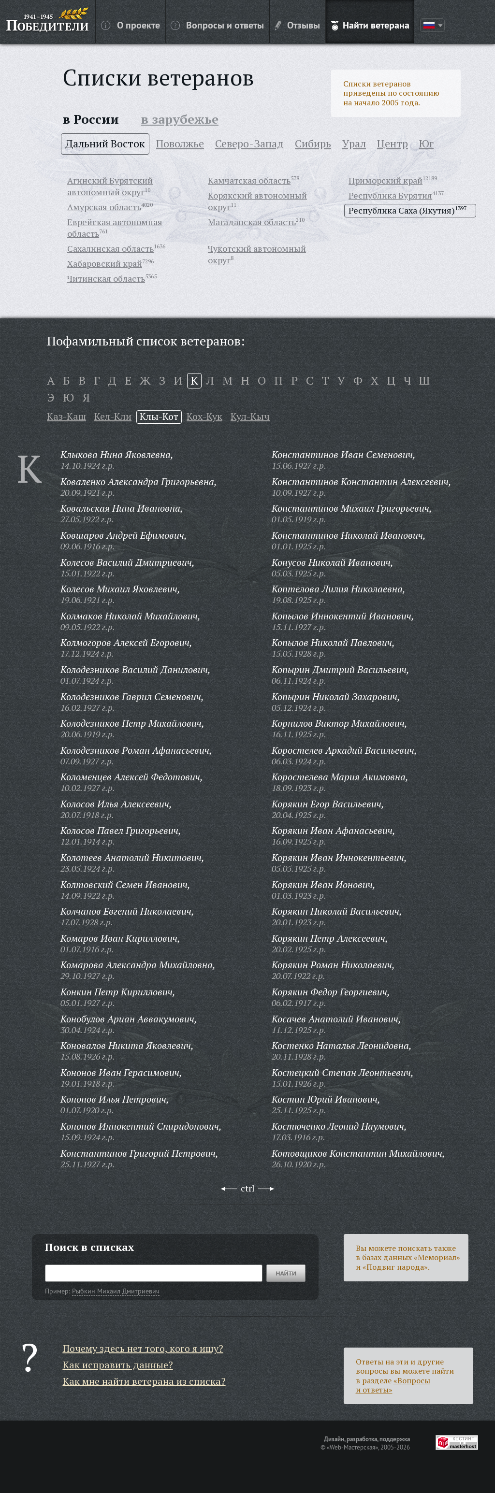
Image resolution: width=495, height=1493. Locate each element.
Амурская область (104, 207)
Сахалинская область (110, 248)
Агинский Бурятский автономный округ (110, 186)
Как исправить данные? (118, 1364)
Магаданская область (252, 222)
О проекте (130, 24)
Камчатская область (249, 180)
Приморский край (385, 180)
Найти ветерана (370, 24)
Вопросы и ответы (217, 24)
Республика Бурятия (390, 195)
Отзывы (297, 24)
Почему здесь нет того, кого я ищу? (143, 1348)
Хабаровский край (104, 263)
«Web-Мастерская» (352, 1447)
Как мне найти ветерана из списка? (144, 1381)
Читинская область (106, 278)
